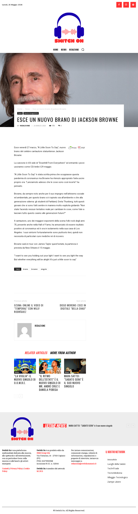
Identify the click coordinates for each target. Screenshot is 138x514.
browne (34, 269)
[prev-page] (16, 396)
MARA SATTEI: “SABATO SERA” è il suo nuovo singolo (73, 381)
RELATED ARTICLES (36, 352)
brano (25, 269)
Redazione (25, 125)
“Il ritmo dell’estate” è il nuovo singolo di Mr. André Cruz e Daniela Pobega (50, 383)
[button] (83, 49)
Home (19, 109)
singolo (44, 269)
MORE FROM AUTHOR (62, 352)
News (27, 109)
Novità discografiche (31, 113)
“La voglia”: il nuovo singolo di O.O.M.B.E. (25, 379)
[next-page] (21, 396)
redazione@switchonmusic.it (83, 463)
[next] (133, 425)
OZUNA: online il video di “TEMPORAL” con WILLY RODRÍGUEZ (28, 308)
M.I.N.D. (40, 471)
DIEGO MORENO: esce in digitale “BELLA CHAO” (73, 307)
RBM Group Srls (43, 453)
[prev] (128, 425)
